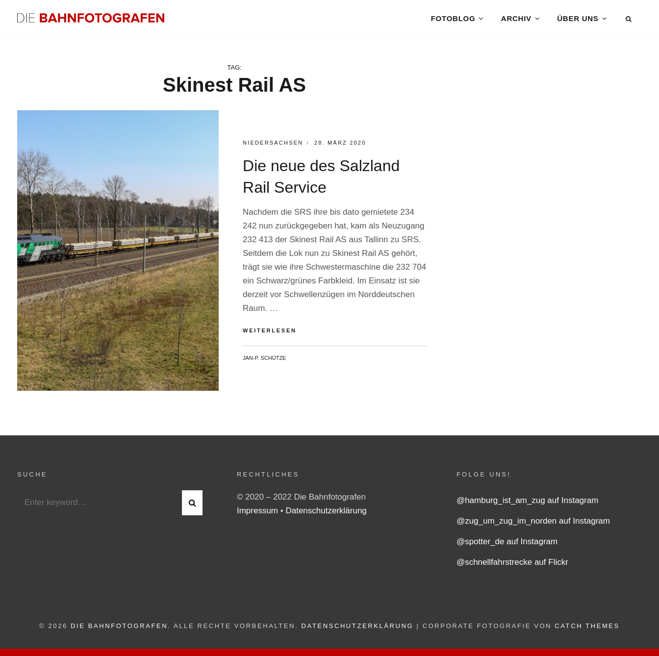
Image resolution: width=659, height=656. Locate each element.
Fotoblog (453, 19)
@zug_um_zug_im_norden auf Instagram (533, 523)
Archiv (516, 19)
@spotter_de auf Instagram (507, 543)
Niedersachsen (273, 145)
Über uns (577, 19)
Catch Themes (587, 627)
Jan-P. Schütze (264, 360)
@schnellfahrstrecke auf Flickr (512, 564)
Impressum (258, 512)
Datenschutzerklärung (325, 512)
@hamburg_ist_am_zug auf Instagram (527, 502)
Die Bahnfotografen (119, 627)
